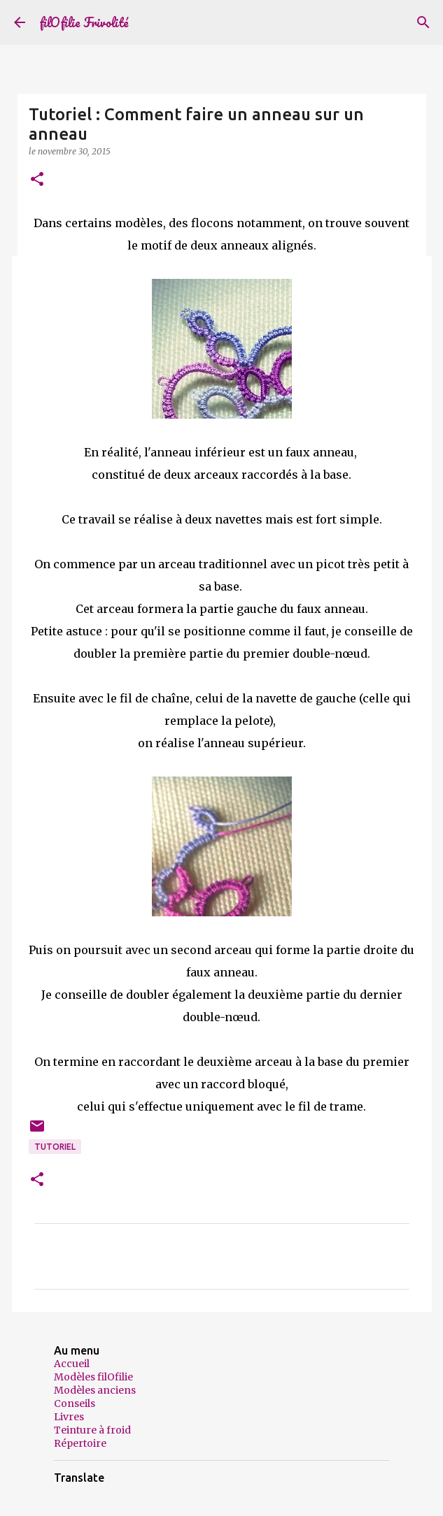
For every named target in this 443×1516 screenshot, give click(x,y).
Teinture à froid (92, 1430)
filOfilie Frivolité (83, 22)
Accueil (72, 1363)
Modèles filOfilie (93, 1377)
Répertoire (80, 1443)
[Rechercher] (423, 22)
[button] (37, 180)
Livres (69, 1416)
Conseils (74, 1403)
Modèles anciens (95, 1390)
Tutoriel (55, 1146)
